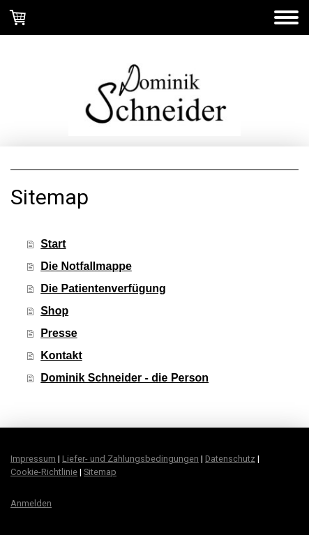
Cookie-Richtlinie (43, 472)
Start (53, 244)
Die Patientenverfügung (103, 288)
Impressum (33, 458)
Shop (54, 311)
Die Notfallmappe (86, 266)
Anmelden (31, 503)
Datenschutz (230, 458)
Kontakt (61, 355)
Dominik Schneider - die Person (124, 378)
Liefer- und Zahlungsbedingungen (130, 458)
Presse (58, 333)
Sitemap (100, 472)
